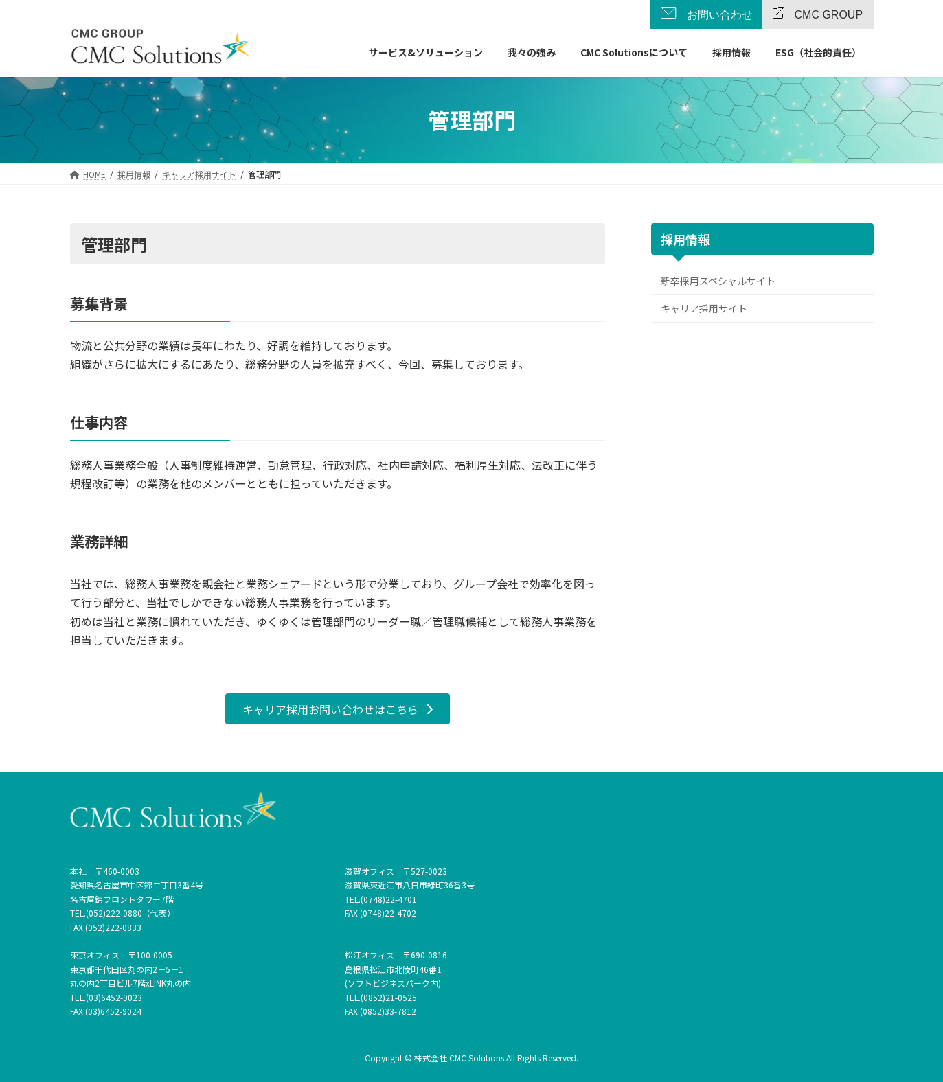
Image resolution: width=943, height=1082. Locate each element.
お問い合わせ (720, 15)
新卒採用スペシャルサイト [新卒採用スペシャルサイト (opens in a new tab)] (718, 281)
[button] (337, 708)
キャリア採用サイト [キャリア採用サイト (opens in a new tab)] (704, 308)
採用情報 (685, 239)
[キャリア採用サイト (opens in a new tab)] (199, 174)
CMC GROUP (829, 15)
